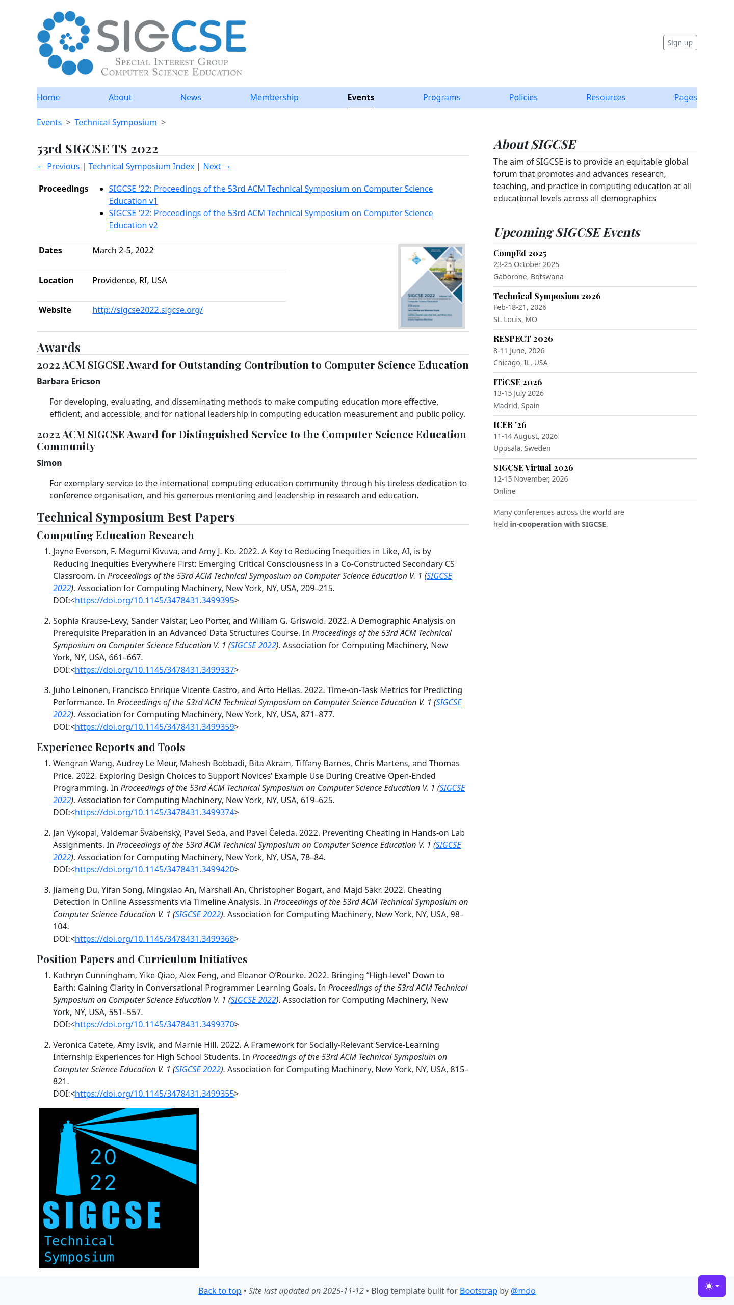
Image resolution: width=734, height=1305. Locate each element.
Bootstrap (478, 1290)
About (120, 97)
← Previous (58, 166)
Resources (605, 97)
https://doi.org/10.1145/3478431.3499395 (154, 600)
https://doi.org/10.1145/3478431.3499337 (154, 669)
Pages (685, 97)
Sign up (680, 42)
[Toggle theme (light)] (712, 1286)
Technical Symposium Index (141, 166)
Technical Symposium (116, 122)
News (190, 97)
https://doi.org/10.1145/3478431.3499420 (154, 869)
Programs (441, 97)
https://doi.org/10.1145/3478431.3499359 (154, 726)
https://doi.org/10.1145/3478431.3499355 (154, 1093)
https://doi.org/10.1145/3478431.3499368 (154, 938)
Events (360, 97)
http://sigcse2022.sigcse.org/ (148, 309)
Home (48, 97)
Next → (217, 166)
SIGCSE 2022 (253, 645)
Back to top (220, 1290)
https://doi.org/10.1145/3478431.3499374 (154, 812)
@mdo (523, 1290)
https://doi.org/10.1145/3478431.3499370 (154, 1024)
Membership (274, 97)
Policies (523, 97)
